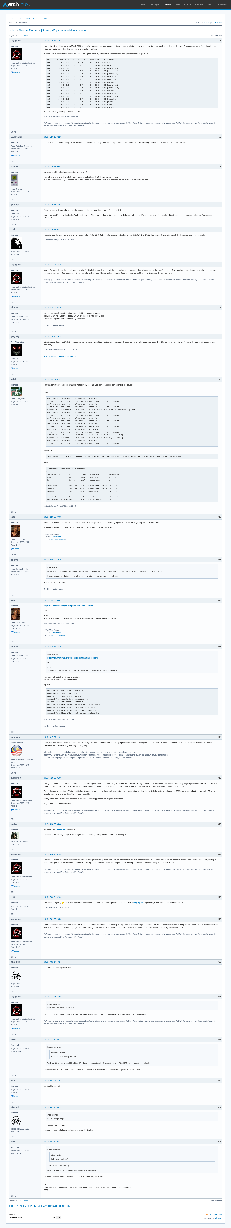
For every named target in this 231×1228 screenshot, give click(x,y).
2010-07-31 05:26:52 (52, 919)
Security (199, 5)
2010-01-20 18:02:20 (52, 137)
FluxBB (218, 1218)
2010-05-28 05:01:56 (52, 778)
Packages (154, 5)
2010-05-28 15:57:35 (52, 854)
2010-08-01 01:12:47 (52, 1080)
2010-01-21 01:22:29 (52, 264)
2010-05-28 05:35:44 (52, 824)
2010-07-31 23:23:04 (52, 996)
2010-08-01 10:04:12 (52, 1107)
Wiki (178, 5)
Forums (167, 5)
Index (11, 18)
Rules (18, 18)
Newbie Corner (28, 30)
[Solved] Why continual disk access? (63, 30)
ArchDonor (56, 537)
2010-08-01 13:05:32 (52, 1142)
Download (222, 5)
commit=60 (62, 830)
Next (26, 35)
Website (16, 72)
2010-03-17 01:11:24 (52, 737)
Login (45, 18)
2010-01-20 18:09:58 (52, 166)
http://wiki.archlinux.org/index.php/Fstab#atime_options (69, 606)
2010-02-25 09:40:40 (52, 560)
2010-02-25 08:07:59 (52, 517)
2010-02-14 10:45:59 (52, 336)
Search (27, 18)
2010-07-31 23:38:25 (52, 1039)
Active (206, 22)
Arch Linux (16, 4)
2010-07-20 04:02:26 (52, 897)
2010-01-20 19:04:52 (52, 229)
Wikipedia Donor (58, 540)
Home (142, 5)
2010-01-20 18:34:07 (52, 204)
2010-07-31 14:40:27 (52, 962)
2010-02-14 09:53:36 (52, 307)
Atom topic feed (215, 1214)
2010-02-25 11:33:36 (52, 646)
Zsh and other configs (67, 356)
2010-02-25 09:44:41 (52, 600)
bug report (138, 903)
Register (36, 18)
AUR (210, 5)
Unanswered (216, 22)
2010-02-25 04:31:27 (52, 379)
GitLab (187, 5)
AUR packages (50, 356)
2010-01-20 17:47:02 (52, 40)
